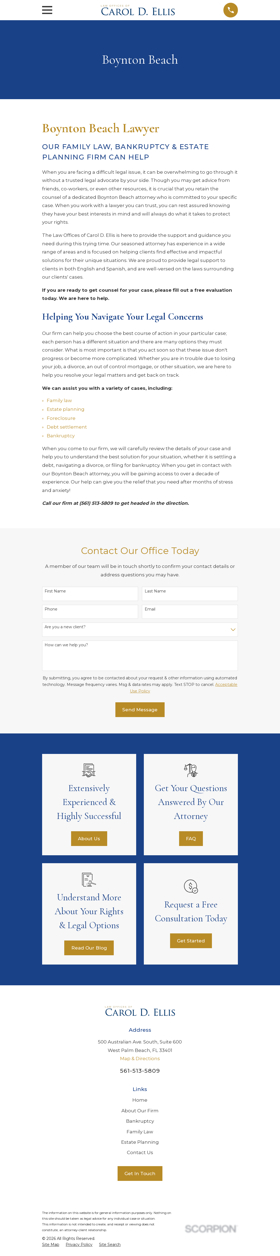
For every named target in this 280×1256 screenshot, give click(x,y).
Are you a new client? (65, 627)
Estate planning (65, 409)
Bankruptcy (61, 435)
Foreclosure (61, 418)
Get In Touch (139, 1173)
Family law (59, 400)
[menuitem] (50, 1245)
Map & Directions (140, 1058)
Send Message (140, 709)
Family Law (140, 1131)
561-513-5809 (140, 1070)
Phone (51, 609)
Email (150, 609)
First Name (55, 591)
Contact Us (140, 1152)
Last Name (155, 591)
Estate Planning (140, 1142)
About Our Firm (140, 1110)
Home (139, 1100)
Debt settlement (67, 427)
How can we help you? (66, 645)
